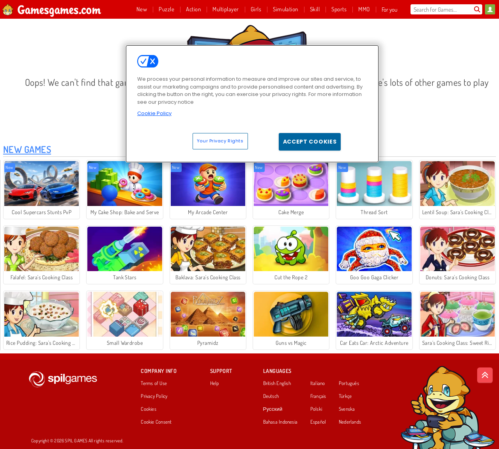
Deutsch (271, 396)
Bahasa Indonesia (280, 422)
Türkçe (345, 396)
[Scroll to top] (485, 375)
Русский (273, 409)
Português (349, 383)
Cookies (148, 409)
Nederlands (350, 422)
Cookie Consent (156, 422)
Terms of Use (154, 383)
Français (318, 396)
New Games (27, 149)
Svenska (347, 409)
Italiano (317, 383)
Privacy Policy (154, 396)
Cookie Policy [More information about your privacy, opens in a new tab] (154, 113)
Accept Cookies (310, 142)
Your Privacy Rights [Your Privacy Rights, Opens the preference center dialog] (220, 141)
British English (277, 383)
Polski (316, 409)
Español (318, 422)
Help (214, 383)
